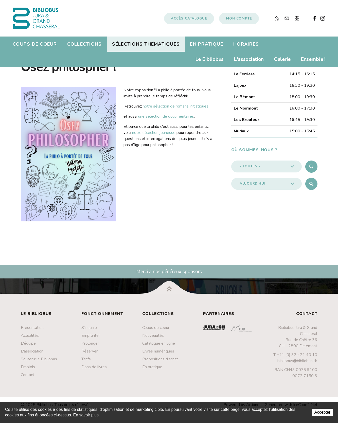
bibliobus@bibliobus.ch (297, 361)
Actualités (30, 335)
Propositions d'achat (160, 359)
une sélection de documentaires (166, 116)
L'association (249, 59)
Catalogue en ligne (158, 343)
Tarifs (86, 359)
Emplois (28, 367)
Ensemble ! (313, 59)
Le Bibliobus (209, 59)
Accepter (322, 412)
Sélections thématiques (146, 44)
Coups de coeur (35, 44)
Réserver (89, 351)
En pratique (206, 44)
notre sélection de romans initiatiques (175, 106)
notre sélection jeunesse (153, 132)
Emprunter (90, 335)
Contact (27, 375)
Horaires (246, 44)
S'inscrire (89, 327)
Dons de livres (94, 367)
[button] (266, 166)
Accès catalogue (189, 18)
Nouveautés (153, 335)
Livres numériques (158, 351)
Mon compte (239, 18)
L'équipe (28, 343)
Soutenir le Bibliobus (39, 359)
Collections (84, 44)
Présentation (32, 327)
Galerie (282, 59)
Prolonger (90, 343)
